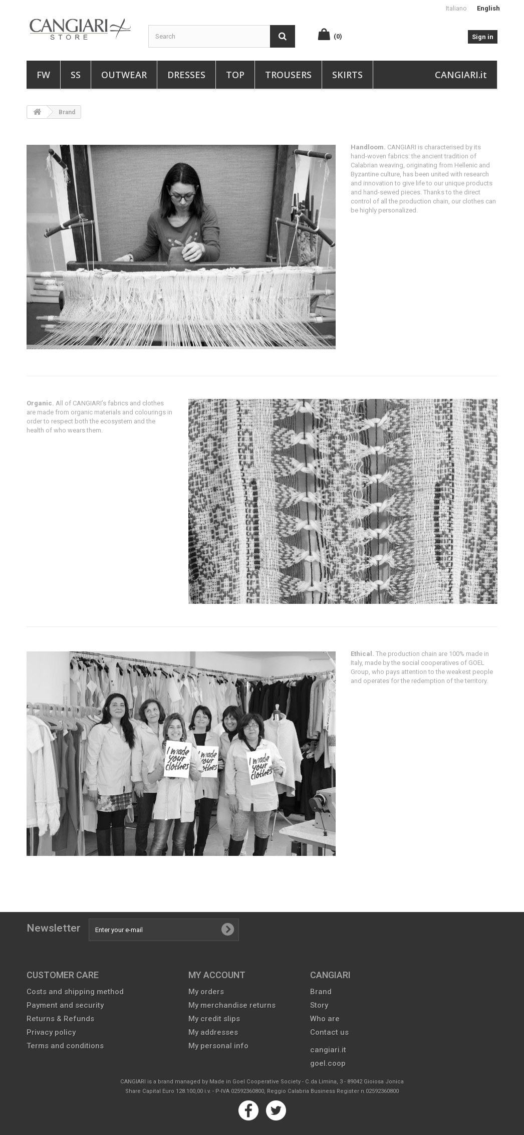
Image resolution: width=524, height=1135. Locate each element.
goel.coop (328, 1063)
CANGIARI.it (461, 75)
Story (319, 1005)
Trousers (288, 75)
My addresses (213, 1032)
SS (76, 75)
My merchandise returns (232, 1005)
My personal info (218, 1045)
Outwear (124, 75)
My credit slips (214, 1018)
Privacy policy (51, 1032)
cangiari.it (328, 1049)
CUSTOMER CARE (63, 975)
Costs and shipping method (75, 991)
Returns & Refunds (60, 1018)
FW (43, 75)
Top (235, 75)
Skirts (347, 75)
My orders (206, 991)
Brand (321, 991)
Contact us (329, 1032)
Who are (325, 1018)
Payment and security (65, 1005)
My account (216, 975)
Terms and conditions (65, 1045)
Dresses (186, 75)
